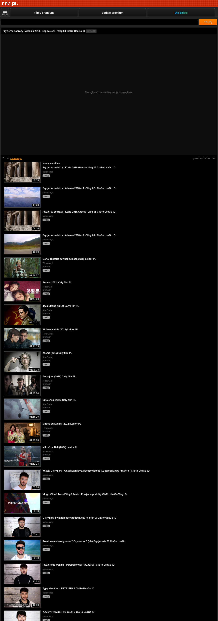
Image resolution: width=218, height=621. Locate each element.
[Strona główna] (10, 3)
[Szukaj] (99, 22)
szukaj (208, 22)
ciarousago (16, 158)
